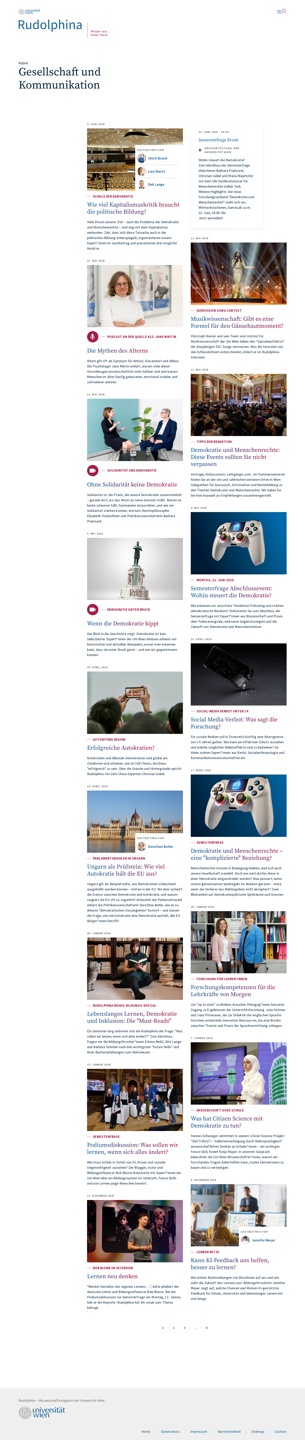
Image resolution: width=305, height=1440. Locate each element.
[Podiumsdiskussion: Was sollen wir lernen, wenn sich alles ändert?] (135, 1100)
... (195, 1327)
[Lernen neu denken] (135, 1231)
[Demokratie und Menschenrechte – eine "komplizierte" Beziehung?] (239, 806)
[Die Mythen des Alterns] (135, 296)
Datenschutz (170, 1431)
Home (145, 1431)
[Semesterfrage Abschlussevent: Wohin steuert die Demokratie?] (239, 543)
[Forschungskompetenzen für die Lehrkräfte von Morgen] (239, 942)
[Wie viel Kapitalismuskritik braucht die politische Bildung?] (135, 159)
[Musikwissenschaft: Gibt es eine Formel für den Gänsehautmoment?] (239, 274)
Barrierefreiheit (229, 1431)
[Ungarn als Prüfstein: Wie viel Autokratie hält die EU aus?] (135, 822)
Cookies (280, 1431)
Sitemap (257, 1431)
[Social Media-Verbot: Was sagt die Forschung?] (239, 674)
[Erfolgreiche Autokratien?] (135, 703)
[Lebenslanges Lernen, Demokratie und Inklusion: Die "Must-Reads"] (135, 969)
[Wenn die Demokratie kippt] (135, 569)
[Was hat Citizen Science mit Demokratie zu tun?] (239, 1073)
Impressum (198, 1431)
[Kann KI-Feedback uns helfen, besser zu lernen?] (239, 1215)
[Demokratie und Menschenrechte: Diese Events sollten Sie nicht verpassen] (239, 405)
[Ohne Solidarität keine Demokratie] (135, 430)
